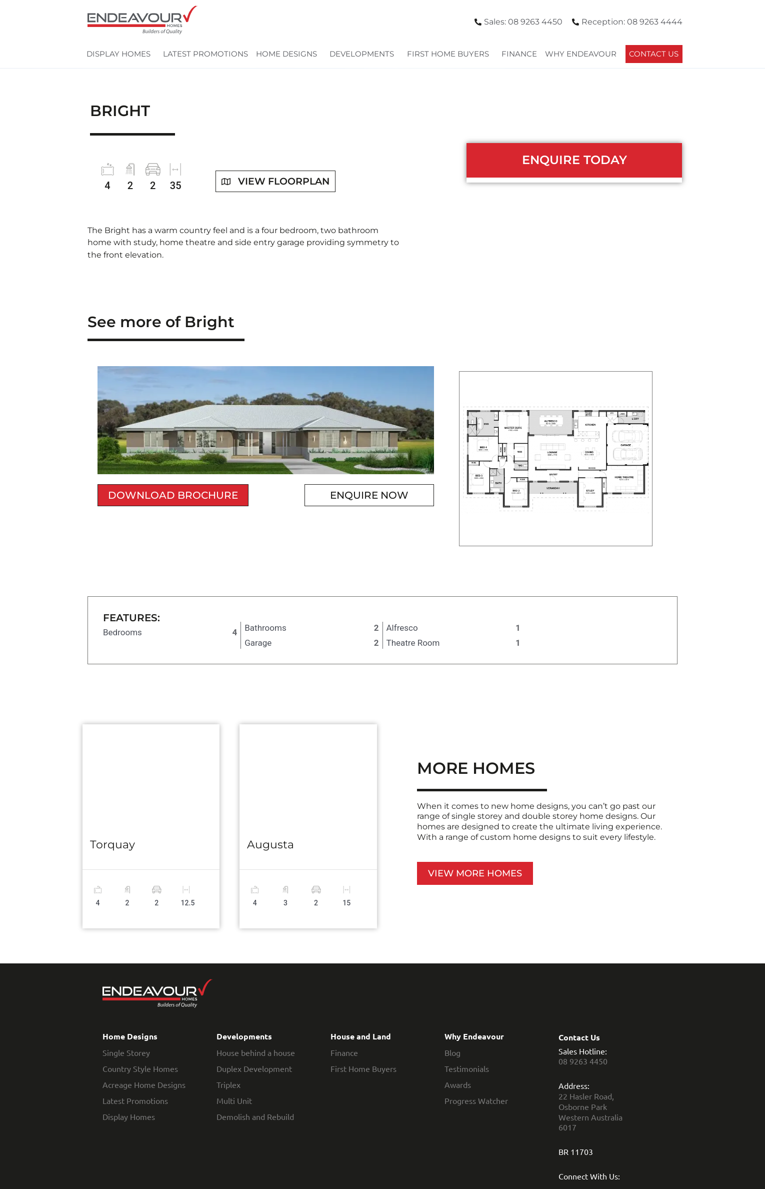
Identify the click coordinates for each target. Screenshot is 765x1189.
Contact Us (653, 54)
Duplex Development (254, 1068)
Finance (519, 54)
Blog (452, 1052)
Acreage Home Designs (144, 1084)
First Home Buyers (450, 54)
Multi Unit (234, 1100)
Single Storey (126, 1052)
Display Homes (121, 54)
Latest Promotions (205, 54)
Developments (364, 54)
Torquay (112, 844)
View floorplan (279, 181)
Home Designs (289, 54)
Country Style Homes (140, 1068)
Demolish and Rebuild (255, 1116)
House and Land (360, 1036)
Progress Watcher (476, 1100)
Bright (120, 111)
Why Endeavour (583, 54)
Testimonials (466, 1068)
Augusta (270, 844)
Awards (457, 1084)
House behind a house (255, 1052)
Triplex (228, 1084)
